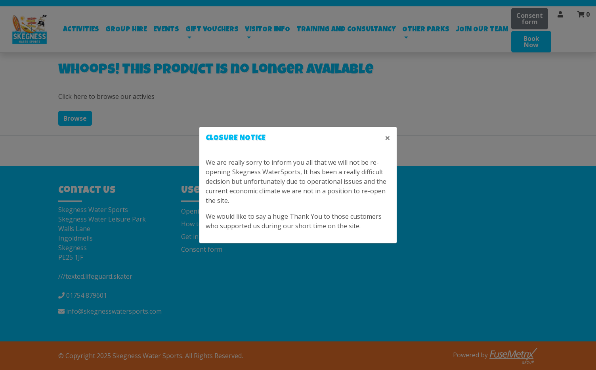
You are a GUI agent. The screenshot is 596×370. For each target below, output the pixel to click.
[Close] (387, 138)
